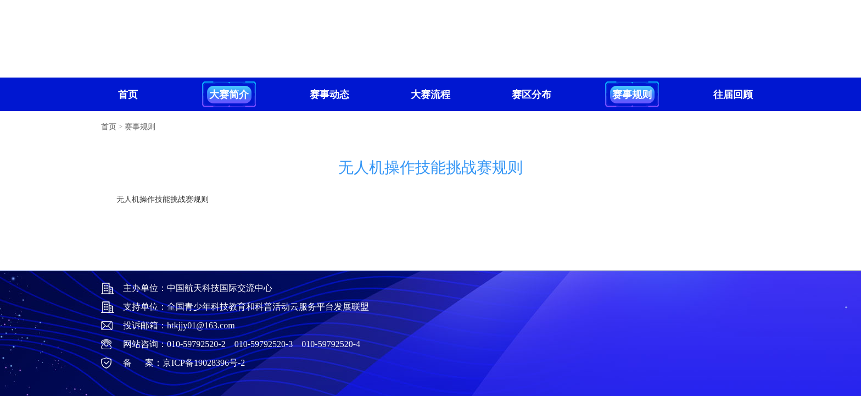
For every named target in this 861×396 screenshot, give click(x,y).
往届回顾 (733, 94)
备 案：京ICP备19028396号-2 (184, 362)
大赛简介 (229, 94)
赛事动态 (329, 94)
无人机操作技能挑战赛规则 (162, 199)
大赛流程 (430, 94)
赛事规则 (632, 94)
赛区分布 (531, 94)
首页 (128, 94)
